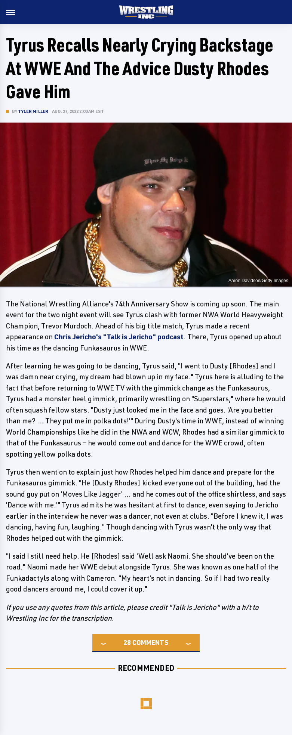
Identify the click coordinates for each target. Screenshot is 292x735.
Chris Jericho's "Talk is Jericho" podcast (119, 336)
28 (127, 642)
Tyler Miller (33, 111)
